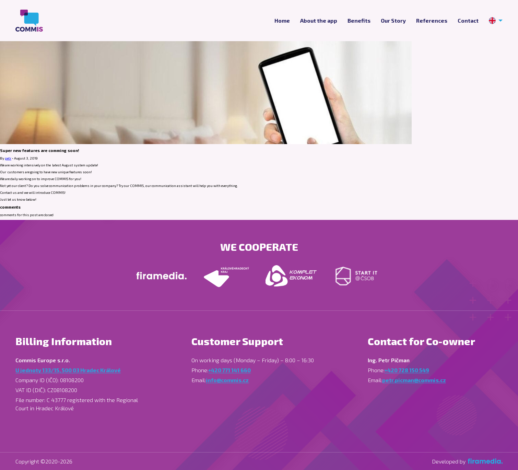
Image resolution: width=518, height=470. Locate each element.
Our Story (393, 20)
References (431, 20)
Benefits (359, 20)
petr (8, 158)
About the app (318, 20)
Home (282, 20)
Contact (468, 20)
